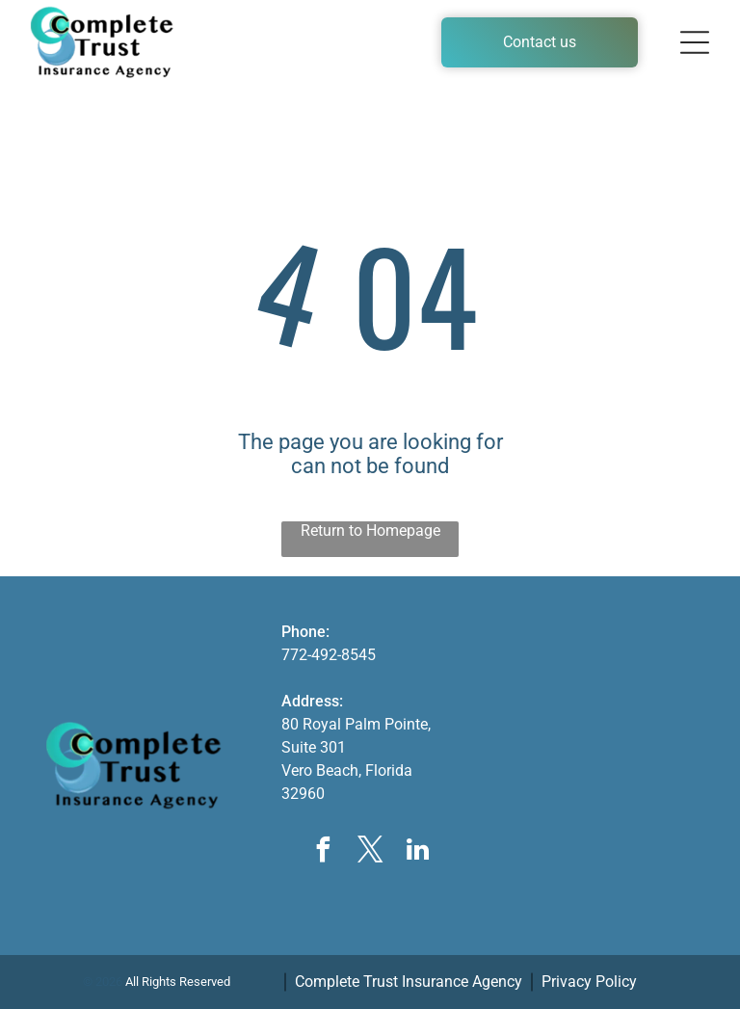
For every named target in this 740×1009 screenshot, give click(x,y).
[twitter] (370, 852)
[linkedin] (417, 852)
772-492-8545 (328, 655)
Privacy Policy (589, 981)
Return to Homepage (370, 530)
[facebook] (323, 852)
